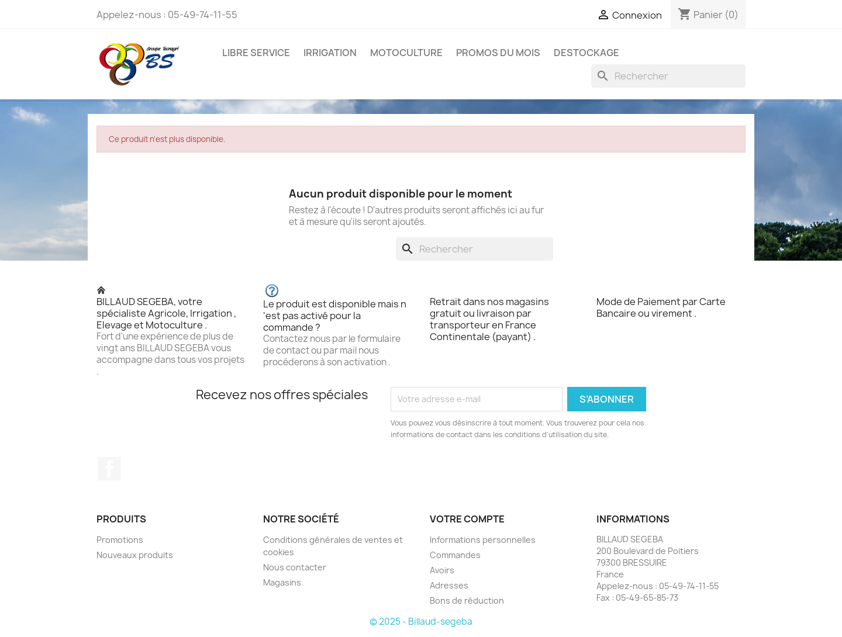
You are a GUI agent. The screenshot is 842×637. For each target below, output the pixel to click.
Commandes (455, 554)
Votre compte (467, 519)
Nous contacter (294, 567)
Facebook (109, 468)
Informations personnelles (483, 539)
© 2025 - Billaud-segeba (421, 621)
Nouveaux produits (134, 554)
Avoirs (442, 570)
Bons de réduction (467, 600)
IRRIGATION (330, 52)
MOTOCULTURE (406, 52)
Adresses (449, 585)
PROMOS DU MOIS (498, 52)
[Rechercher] (668, 76)
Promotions (119, 539)
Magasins (282, 582)
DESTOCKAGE (586, 52)
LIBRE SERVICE (256, 52)
